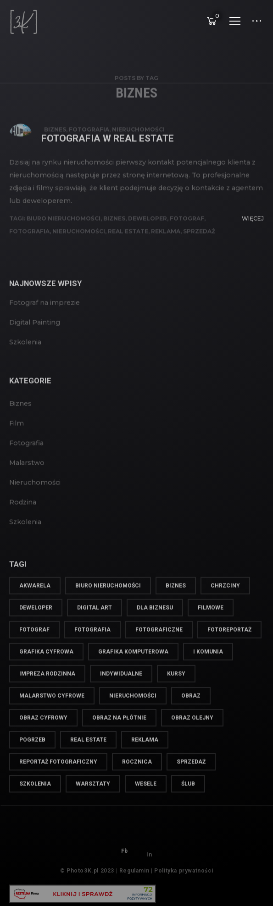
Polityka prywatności (183, 876)
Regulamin (134, 876)
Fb (124, 859)
